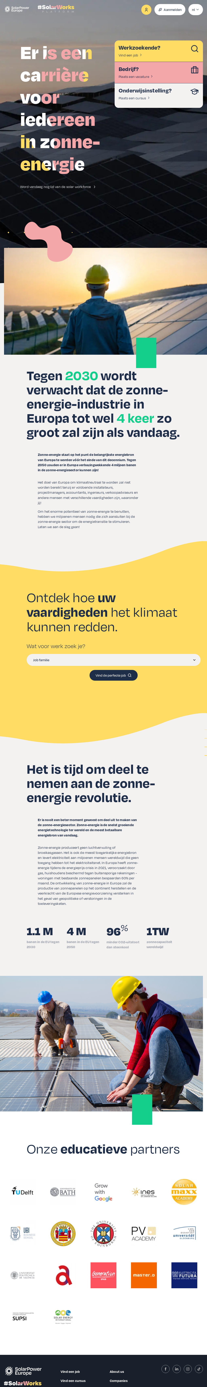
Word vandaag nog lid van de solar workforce (58, 186)
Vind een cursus (73, 1381)
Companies (119, 1381)
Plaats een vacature (136, 76)
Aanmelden (170, 9)
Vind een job (131, 55)
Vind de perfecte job (114, 675)
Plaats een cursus (135, 98)
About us (117, 1371)
